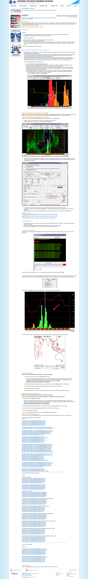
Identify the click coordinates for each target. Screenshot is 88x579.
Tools (27, 18)
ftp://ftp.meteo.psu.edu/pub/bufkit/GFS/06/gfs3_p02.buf (33, 479)
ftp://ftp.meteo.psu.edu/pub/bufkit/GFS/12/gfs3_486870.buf (34, 516)
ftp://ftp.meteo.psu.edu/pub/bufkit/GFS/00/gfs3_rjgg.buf (33, 529)
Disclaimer (58, 572)
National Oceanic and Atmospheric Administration (30, 573)
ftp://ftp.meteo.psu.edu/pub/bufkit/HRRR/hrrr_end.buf (33, 469)
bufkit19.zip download (28, 37)
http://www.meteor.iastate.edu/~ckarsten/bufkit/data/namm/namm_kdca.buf (37, 428)
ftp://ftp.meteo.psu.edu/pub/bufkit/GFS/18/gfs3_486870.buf (34, 517)
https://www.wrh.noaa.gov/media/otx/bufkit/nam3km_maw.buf (35, 549)
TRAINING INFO (33, 5)
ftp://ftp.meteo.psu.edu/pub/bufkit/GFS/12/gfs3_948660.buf (34, 494)
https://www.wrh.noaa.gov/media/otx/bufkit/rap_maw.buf (33, 551)
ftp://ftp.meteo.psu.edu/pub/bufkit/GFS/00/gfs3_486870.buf (34, 514)
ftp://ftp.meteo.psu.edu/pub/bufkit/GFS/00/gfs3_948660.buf (34, 492)
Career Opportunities (70, 576)
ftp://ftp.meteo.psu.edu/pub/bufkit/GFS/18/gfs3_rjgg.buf (33, 532)
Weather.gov (24, 17)
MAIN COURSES (22, 5)
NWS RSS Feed (73, 570)
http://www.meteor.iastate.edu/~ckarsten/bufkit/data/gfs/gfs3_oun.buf (36, 432)
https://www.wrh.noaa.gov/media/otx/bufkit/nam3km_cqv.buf (34, 557)
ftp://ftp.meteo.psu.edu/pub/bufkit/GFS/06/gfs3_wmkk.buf (34, 523)
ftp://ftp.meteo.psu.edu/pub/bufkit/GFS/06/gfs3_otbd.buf (33, 485)
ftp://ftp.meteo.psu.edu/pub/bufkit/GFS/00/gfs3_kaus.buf (33, 537)
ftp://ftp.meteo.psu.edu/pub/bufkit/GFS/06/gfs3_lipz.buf (33, 508)
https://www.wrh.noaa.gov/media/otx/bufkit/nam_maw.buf (34, 548)
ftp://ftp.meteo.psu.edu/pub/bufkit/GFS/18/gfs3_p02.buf (33, 481)
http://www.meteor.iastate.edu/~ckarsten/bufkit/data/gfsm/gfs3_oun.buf (36, 433)
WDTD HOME (13, 5)
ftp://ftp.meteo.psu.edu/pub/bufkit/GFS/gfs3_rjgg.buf (33, 533)
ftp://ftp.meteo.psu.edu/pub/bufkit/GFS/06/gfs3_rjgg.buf (33, 530)
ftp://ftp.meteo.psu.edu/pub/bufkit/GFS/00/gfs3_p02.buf (33, 478)
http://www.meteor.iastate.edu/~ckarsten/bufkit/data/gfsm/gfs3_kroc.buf (37, 447)
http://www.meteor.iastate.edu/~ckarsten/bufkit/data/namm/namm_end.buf (37, 463)
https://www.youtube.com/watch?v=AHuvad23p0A (47, 214)
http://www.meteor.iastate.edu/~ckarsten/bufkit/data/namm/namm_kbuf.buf (37, 445)
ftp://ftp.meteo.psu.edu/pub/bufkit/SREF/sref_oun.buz (33, 436)
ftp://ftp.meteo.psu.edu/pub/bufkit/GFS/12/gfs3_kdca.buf (33, 422)
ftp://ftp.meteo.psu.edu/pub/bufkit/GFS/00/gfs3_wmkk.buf (34, 522)
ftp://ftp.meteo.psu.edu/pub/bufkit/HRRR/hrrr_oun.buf (33, 438)
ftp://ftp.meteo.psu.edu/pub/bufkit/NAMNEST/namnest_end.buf (35, 470)
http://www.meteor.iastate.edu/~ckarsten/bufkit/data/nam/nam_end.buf (36, 462)
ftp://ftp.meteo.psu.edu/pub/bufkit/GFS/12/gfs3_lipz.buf (33, 509)
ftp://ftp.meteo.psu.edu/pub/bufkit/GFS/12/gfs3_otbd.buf (33, 486)
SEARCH (69, 5)
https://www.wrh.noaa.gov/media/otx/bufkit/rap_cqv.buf (33, 559)
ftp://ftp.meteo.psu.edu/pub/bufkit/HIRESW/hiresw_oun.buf (34, 439)
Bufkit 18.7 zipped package (55, 225)
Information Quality (59, 573)
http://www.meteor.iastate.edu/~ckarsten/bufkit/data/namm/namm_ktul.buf (37, 451)
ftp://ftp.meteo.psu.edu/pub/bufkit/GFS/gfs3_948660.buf (33, 496)
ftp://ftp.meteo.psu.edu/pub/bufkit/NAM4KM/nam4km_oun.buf (35, 437)
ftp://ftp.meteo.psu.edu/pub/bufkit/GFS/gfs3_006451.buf (33, 503)
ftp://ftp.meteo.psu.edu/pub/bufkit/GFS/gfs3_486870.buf (33, 518)
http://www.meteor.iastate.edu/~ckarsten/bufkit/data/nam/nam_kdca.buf (37, 427)
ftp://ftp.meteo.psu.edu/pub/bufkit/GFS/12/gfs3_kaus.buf (33, 539)
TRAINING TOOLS (43, 5)
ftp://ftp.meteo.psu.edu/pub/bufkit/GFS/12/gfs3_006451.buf (34, 501)
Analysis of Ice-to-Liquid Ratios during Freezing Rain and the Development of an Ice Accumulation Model (49, 59)
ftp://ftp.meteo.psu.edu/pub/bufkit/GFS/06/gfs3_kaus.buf (33, 538)
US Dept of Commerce (26, 572)
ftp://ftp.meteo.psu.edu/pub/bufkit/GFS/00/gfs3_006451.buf (34, 499)
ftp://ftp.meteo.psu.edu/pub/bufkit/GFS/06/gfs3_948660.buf (34, 493)
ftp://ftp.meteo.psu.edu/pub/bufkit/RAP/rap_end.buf (32, 466)
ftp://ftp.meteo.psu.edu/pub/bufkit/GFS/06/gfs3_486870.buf (34, 515)
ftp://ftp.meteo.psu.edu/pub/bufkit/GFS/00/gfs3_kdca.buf (33, 420)
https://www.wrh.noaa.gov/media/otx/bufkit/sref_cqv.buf (33, 561)
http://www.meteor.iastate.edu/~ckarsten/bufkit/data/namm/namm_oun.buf (37, 431)
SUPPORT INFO (54, 5)
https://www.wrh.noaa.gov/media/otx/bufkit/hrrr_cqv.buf (33, 558)
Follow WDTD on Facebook (15, 570)
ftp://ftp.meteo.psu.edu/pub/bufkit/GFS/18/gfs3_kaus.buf (33, 540)
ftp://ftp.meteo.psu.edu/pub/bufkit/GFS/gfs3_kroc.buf (33, 442)
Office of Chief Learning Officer (27, 575)
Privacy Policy (69, 572)
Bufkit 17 (38, 566)
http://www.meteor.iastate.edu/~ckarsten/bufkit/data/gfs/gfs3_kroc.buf (36, 446)
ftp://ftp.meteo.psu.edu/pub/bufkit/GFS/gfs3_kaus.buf (33, 541)
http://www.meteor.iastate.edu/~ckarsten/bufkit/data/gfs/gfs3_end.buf (36, 464)
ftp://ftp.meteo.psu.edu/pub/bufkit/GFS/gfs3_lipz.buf (33, 511)
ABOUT (75, 5)
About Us (68, 575)
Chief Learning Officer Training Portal (36, 17)
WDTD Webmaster (32, 577)
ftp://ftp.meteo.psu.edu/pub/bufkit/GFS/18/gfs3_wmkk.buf (34, 525)
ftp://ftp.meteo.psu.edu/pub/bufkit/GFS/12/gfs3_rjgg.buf (33, 531)
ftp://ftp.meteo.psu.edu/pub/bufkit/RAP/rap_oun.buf (32, 434)
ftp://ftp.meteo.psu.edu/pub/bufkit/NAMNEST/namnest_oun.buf (35, 460)
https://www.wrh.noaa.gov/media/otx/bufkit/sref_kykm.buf (34, 554)
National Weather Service (26, 574)
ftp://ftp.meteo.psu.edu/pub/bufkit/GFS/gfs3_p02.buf (33, 482)
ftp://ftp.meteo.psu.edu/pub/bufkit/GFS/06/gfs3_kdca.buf (33, 421)
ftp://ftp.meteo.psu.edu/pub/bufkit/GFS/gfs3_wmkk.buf (33, 526)
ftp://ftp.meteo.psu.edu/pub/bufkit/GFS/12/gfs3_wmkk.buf (34, 524)
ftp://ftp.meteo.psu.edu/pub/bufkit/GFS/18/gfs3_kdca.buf (33, 423)
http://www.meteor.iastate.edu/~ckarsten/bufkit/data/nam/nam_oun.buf (36, 430)
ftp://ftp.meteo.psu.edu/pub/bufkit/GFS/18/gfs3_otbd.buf (33, 487)
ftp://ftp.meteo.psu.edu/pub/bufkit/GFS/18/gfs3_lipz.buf (33, 510)
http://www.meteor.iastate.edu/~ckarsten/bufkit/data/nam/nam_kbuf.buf (37, 444)
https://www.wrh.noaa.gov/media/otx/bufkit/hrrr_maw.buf (33, 550)
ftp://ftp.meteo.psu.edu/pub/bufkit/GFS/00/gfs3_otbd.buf (33, 484)
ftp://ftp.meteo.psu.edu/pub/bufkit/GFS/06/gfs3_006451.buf (34, 500)
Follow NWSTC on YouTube (31, 570)
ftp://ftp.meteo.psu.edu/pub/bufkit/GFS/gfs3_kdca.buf (33, 425)
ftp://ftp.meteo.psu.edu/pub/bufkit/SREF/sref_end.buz (33, 468)
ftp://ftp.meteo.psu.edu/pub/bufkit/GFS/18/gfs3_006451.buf (34, 502)
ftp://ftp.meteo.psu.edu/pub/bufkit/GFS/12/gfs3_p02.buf (33, 480)
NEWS (62, 5)
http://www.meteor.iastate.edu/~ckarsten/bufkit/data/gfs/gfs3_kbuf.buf (36, 448)
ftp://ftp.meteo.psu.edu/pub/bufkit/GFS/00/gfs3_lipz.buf (33, 507)
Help (57, 574)
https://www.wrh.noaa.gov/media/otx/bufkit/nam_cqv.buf (33, 556)
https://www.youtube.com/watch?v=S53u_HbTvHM (46, 216)
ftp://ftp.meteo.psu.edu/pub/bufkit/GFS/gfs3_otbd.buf (33, 489)
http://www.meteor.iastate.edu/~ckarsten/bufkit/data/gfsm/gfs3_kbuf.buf (37, 449)
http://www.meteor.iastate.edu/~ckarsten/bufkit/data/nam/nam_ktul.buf (36, 450)
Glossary (57, 575)
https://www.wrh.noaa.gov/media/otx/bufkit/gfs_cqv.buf (33, 560)
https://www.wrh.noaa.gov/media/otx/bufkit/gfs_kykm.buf (33, 553)
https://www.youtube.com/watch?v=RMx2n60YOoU (45, 217)
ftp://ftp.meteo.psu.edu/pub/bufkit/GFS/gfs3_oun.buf (33, 441)
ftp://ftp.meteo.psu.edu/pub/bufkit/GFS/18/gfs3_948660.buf (34, 495)
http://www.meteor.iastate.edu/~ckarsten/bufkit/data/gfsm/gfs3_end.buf (36, 465)
